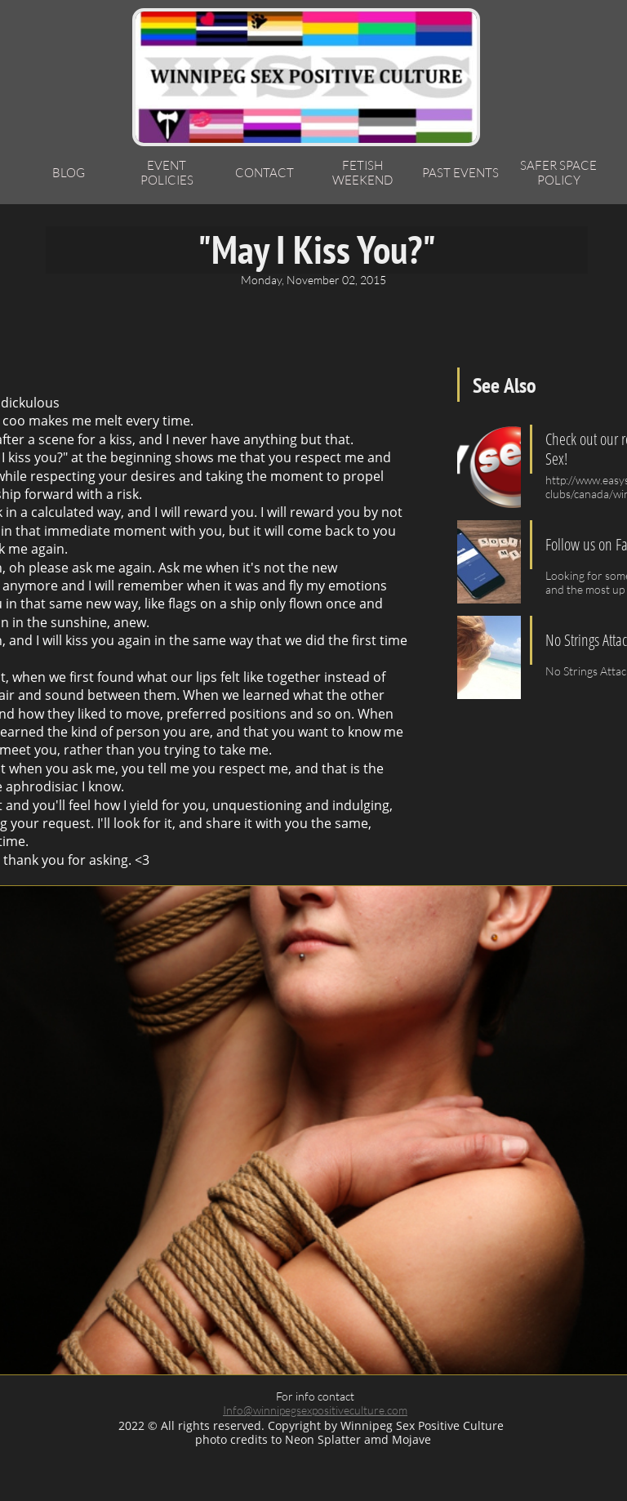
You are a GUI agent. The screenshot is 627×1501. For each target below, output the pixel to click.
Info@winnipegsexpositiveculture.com (315, 1410)
